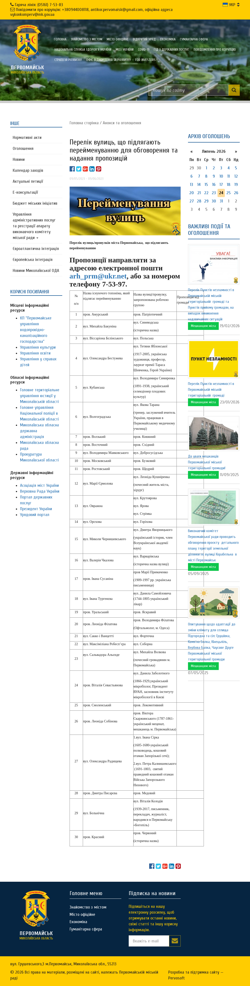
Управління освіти (35, 353)
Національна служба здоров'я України (82, 50)
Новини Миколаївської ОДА (36, 270)
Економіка (168, 39)
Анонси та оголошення (122, 122)
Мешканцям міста (203, 326)
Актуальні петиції (28, 181)
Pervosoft (176, 978)
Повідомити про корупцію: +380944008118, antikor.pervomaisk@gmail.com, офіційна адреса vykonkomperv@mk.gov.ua (91, 12)
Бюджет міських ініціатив (35, 203)
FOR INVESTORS (145, 60)
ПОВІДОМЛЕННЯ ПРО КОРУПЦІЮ (215, 50)
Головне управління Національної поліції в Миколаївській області (39, 413)
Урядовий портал (34, 514)
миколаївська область (27, 69)
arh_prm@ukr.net (98, 276)
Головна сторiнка (84, 122)
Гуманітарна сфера (194, 39)
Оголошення (23, 148)
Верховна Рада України (39, 491)
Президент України (36, 508)
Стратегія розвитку (68, 60)
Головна (60, 39)
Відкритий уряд (144, 39)
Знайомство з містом (86, 39)
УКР (229, 4)
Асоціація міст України (39, 485)
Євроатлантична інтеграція (36, 248)
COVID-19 (143, 50)
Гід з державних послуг (171, 50)
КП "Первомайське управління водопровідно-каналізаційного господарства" (36, 330)
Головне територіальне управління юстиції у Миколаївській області (39, 395)
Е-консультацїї (25, 192)
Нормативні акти (27, 137)
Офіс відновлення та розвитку (108, 60)
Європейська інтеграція (32, 259)
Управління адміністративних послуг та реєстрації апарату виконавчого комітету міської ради (34, 226)
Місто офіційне (117, 39)
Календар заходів (28, 170)
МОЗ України (125, 50)
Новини (19, 159)
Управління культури (38, 347)
